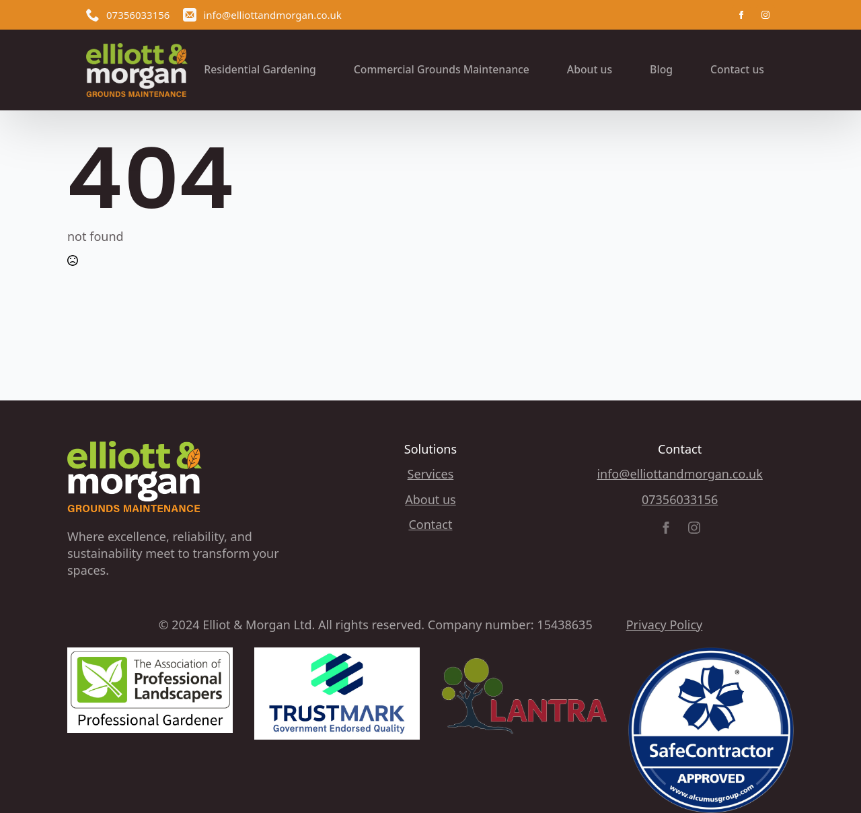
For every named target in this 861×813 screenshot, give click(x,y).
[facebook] (741, 14)
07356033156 (680, 499)
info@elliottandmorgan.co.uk (679, 474)
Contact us (737, 69)
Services (431, 474)
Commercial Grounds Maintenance (441, 69)
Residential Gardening (260, 69)
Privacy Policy (664, 624)
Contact (430, 524)
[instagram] (765, 14)
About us (589, 69)
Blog (661, 69)
